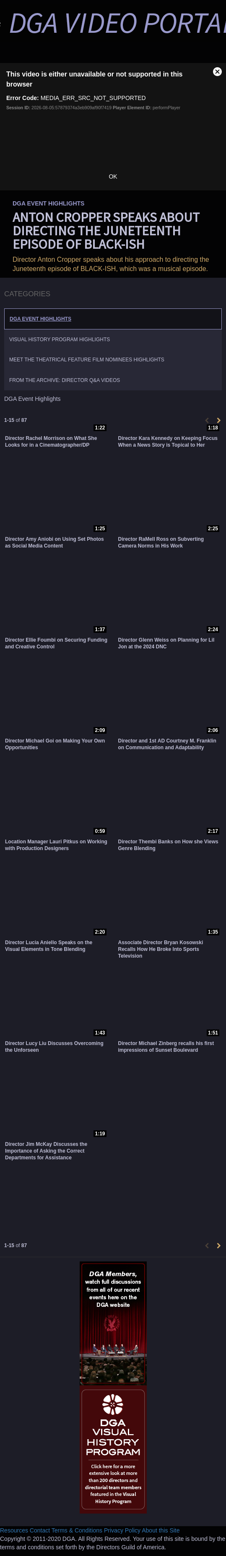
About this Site (160, 1530)
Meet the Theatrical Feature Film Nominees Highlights (86, 360)
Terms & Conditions (77, 1530)
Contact (40, 1530)
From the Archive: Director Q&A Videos (64, 380)
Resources (14, 1530)
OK (113, 176)
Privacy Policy (122, 1530)
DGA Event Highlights (40, 319)
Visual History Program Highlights (59, 339)
